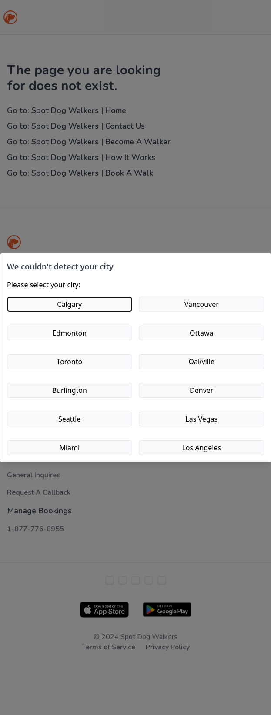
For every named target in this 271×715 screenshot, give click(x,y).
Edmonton (69, 333)
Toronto (69, 361)
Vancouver (201, 304)
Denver (201, 390)
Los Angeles (201, 447)
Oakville (201, 361)
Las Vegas (201, 419)
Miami (69, 447)
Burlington (69, 390)
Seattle (69, 419)
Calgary (69, 304)
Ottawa (202, 333)
